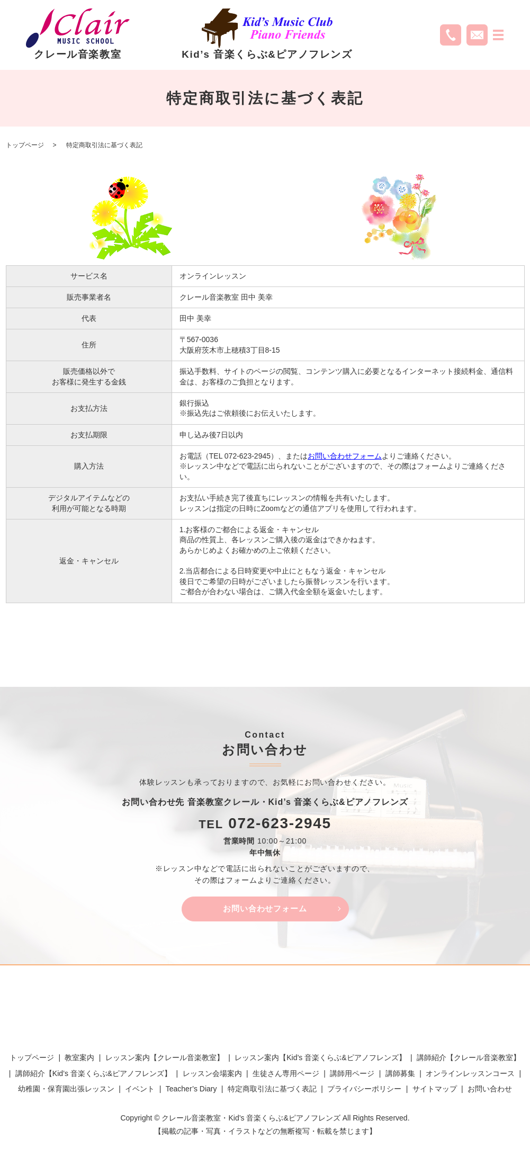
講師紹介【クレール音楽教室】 (468, 1059)
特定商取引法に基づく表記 (272, 1091)
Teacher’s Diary (191, 1091)
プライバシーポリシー (364, 1091)
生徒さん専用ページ (286, 1075)
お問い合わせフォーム (345, 456)
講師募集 (400, 1075)
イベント (140, 1091)
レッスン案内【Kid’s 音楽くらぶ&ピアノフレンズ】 (320, 1059)
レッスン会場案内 (212, 1075)
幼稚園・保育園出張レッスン (66, 1091)
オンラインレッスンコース (470, 1075)
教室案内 (79, 1059)
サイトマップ (434, 1091)
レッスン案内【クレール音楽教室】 (164, 1059)
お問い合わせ (490, 1091)
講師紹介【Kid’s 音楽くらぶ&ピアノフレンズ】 (93, 1075)
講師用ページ (352, 1075)
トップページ (25, 145)
